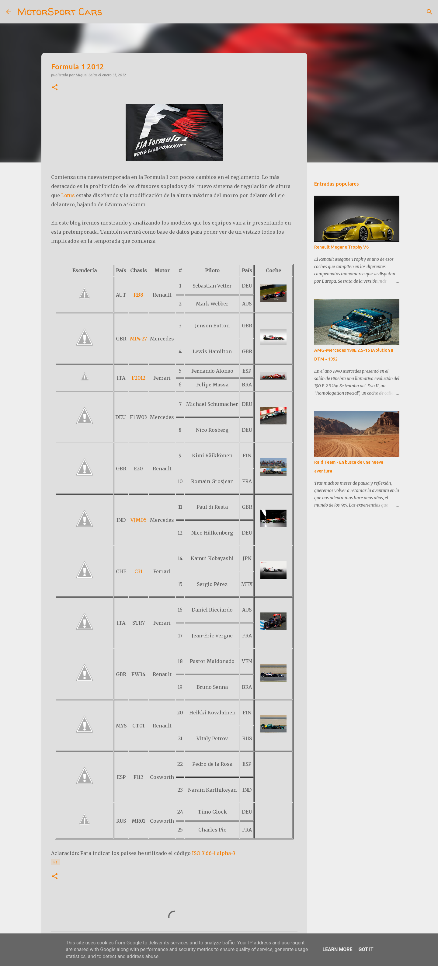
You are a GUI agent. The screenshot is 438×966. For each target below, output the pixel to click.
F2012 (138, 378)
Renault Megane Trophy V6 (341, 247)
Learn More (337, 949)
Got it (365, 949)
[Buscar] (110, 12)
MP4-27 (138, 339)
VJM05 (138, 520)
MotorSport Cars (59, 11)
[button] (54, 88)
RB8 (138, 295)
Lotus (68, 195)
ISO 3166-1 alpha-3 (213, 853)
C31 (138, 571)
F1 (55, 862)
